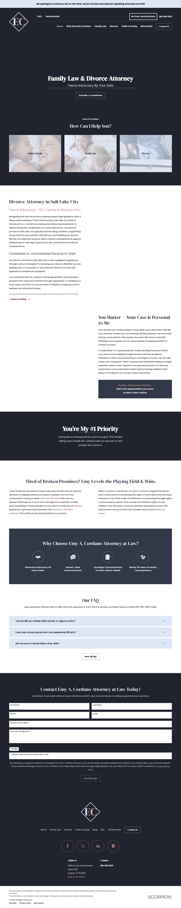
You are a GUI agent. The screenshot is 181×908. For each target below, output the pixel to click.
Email (95, 715)
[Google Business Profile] (113, 846)
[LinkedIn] (98, 846)
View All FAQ (90, 658)
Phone (13, 715)
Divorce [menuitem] (114, 26)
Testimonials (52, 16)
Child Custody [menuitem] (129, 26)
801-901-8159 (165, 16)
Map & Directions (76, 876)
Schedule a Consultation (90, 95)
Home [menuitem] (60, 26)
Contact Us (164, 26)
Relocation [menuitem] (147, 26)
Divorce (68, 829)
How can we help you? (20, 733)
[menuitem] (13, 903)
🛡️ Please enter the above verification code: (29, 756)
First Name (14, 706)
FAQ (39, 16)
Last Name (97, 706)
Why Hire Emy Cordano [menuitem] (78, 26)
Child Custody (82, 829)
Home (43, 829)
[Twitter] (83, 846)
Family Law (55, 829)
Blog (95, 829)
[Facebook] (68, 846)
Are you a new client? (19, 724)
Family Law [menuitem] (100, 26)
